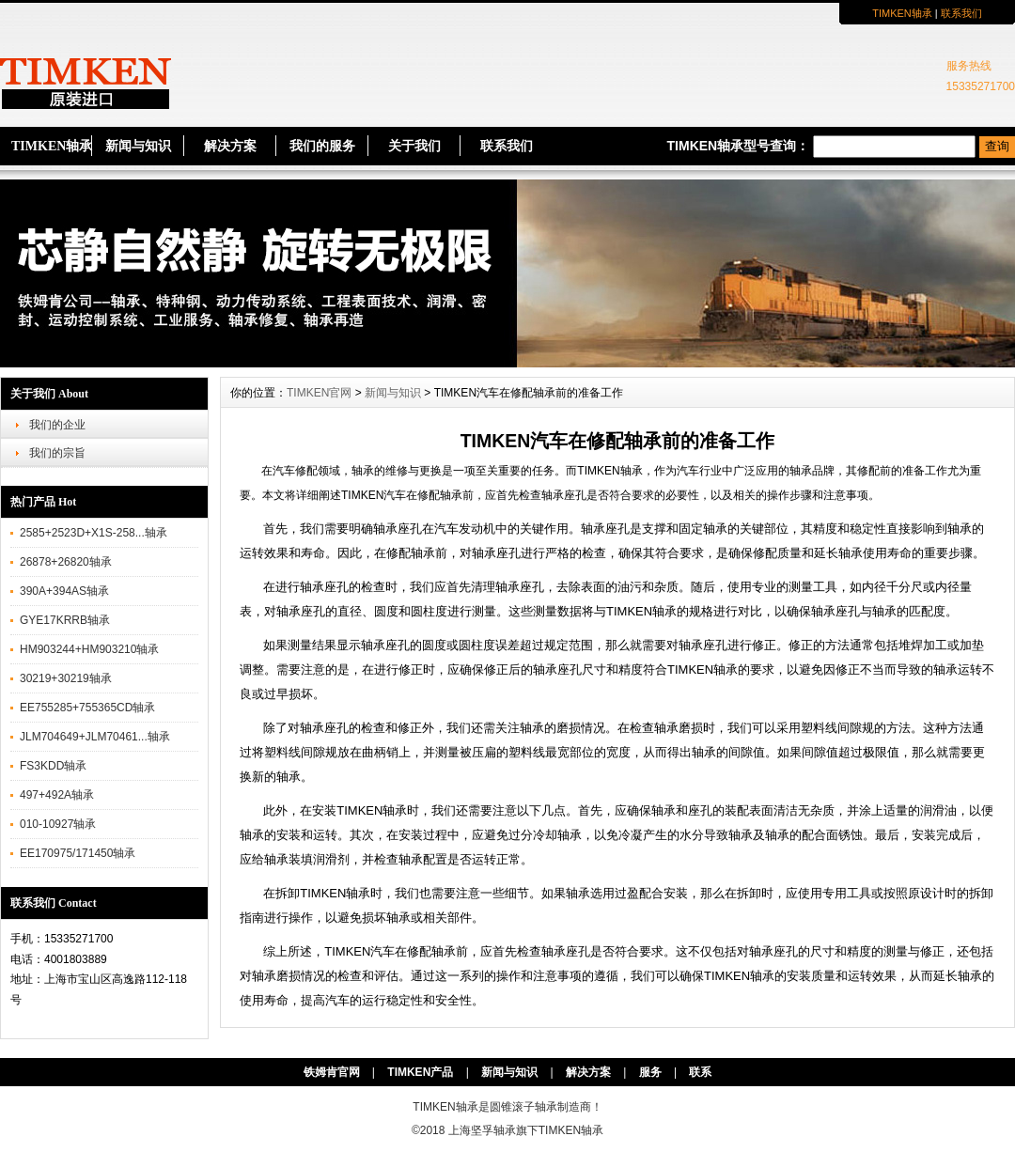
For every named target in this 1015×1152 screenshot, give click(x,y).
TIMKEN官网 (319, 392)
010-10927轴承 (58, 824)
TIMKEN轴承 (902, 13)
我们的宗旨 (57, 452)
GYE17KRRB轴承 (65, 620)
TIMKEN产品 (420, 1072)
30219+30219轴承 (66, 678)
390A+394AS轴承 (64, 591)
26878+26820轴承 (66, 561)
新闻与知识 (138, 146)
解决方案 (230, 146)
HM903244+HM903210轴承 (89, 649)
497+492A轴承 (57, 795)
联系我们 (961, 13)
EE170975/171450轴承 (77, 853)
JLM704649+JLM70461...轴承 (95, 736)
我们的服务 (322, 146)
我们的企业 (57, 424)
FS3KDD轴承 (53, 765)
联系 (700, 1072)
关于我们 (414, 146)
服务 (650, 1072)
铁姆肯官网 (332, 1072)
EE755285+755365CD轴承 (87, 707)
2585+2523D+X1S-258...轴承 (93, 532)
